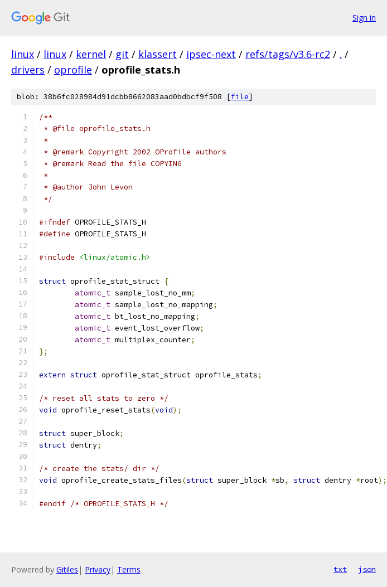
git (122, 54)
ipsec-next (211, 54)
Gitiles (67, 569)
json (367, 569)
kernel (91, 54)
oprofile (73, 69)
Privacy (97, 569)
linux (22, 54)
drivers (28, 69)
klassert (157, 54)
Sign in (364, 17)
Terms (129, 569)
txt (340, 569)
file (240, 96)
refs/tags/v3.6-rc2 (287, 54)
